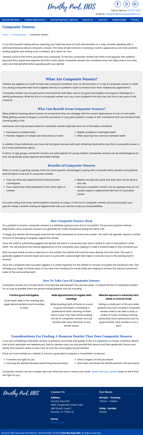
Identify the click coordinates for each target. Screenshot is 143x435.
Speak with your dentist (104, 371)
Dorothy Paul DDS (71, 7)
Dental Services (19, 34)
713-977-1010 (134, 10)
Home (5, 34)
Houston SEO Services (13, 433)
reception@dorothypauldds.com (123, 14)
